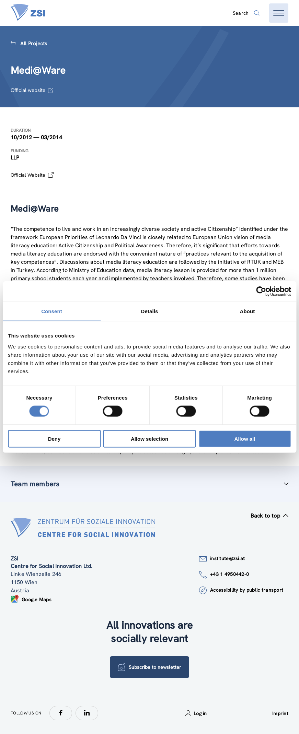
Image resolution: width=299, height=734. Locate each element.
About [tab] (247, 311)
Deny (54, 438)
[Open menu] (278, 13)
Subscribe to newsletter (149, 667)
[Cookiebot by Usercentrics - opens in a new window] (261, 291)
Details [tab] (149, 311)
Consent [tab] (51, 311)
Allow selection (149, 438)
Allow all (244, 438)
